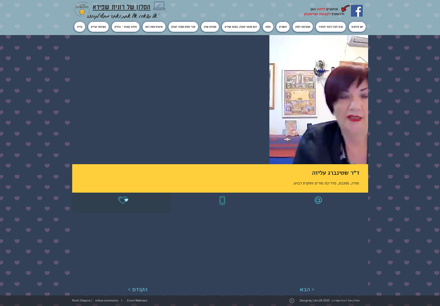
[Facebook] (357, 11)
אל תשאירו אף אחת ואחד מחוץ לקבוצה (122, 15)
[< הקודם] (137, 289)
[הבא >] (307, 289)
